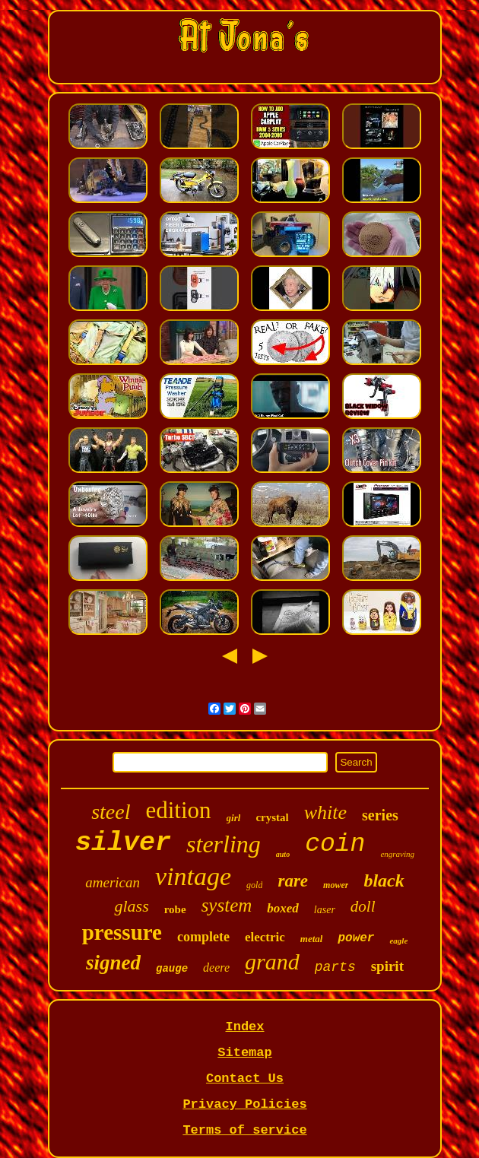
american (112, 882)
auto (283, 854)
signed (113, 962)
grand (272, 961)
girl (234, 817)
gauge (172, 969)
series (380, 815)
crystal (271, 817)
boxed (283, 908)
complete (203, 936)
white (325, 812)
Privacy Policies (244, 1104)
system (226, 905)
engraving (397, 853)
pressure (122, 932)
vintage (193, 876)
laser (324, 909)
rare (293, 880)
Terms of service (244, 1130)
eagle (398, 940)
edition (178, 810)
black (383, 880)
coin (335, 844)
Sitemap (244, 1052)
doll (363, 906)
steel (110, 811)
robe (175, 909)
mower (335, 885)
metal (311, 938)
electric (265, 937)
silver (123, 843)
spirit (387, 966)
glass (131, 905)
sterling (223, 844)
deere (216, 967)
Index (244, 1027)
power (356, 938)
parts (335, 967)
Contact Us (245, 1078)
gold (254, 885)
